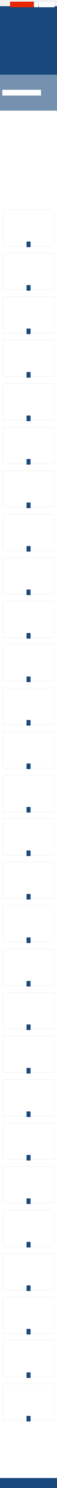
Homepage (19, 49)
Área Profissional (18, 4)
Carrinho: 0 (42, 4)
